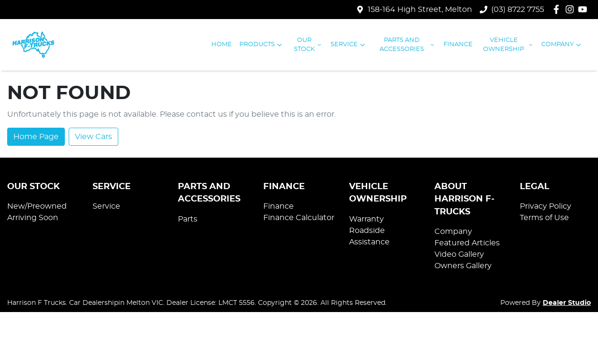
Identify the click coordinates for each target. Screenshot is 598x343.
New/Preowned (37, 206)
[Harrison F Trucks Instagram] (571, 9)
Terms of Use (544, 218)
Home (221, 44)
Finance (458, 44)
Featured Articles (467, 243)
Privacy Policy (545, 206)
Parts (187, 219)
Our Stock (308, 44)
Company (562, 45)
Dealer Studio (567, 303)
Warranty (366, 219)
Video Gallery (459, 254)
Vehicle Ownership (508, 44)
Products (261, 45)
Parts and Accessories (407, 44)
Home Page (36, 137)
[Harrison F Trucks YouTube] (584, 9)
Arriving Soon (32, 218)
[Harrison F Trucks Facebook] (558, 9)
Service (348, 45)
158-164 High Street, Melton (420, 9)
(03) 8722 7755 (517, 9)
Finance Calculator (298, 218)
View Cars (93, 137)
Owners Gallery (463, 266)
